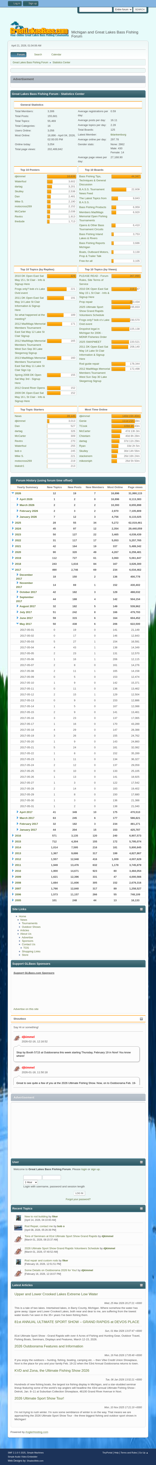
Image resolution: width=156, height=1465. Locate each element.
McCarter (20, 211)
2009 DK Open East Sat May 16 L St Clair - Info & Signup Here (30, 397)
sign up (95, 1169)
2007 (18, 888)
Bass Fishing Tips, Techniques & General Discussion (92, 180)
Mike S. (19, 201)
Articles (24, 930)
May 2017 (26, 623)
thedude (20, 221)
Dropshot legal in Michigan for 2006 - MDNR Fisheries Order (93, 332)
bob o (61, 1226)
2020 (18, 552)
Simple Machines (35, 1452)
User (15, 1162)
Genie (83, 420)
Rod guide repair (89, 363)
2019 (18, 558)
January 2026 (28, 516)
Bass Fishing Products (92, 207)
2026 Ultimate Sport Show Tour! (39, 1398)
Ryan (82, 445)
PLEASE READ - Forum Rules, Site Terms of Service (93, 280)
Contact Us (28, 944)
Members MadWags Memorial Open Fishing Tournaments (93, 216)
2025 (18, 522)
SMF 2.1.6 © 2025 (17, 1452)
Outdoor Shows (31, 926)
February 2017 (29, 823)
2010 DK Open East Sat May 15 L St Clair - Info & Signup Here (30, 280)
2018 (18, 563)
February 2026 (29, 510)
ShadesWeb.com (35, 1461)
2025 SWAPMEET (90, 341)
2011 (18, 865)
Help (116, 1452)
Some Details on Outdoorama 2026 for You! (51, 1270)
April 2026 (26, 499)
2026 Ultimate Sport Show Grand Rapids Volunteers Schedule (62, 1248)
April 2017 (26, 812)
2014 (18, 847)
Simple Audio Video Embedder (22, 1456)
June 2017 (26, 618)
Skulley (19, 191)
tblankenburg (118, 134)
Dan (17, 196)
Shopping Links (31, 951)
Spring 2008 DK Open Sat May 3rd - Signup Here (28, 379)
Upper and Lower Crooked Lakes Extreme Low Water (56, 1294)
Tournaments (29, 923)
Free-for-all (85, 260)
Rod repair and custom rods (41, 1260)
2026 (18, 493)
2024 (18, 528)
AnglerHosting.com (36, 1432)
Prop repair (86, 301)
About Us (25, 933)
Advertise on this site (25, 1009)
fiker (55, 1216)
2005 (18, 900)
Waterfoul (20, 181)
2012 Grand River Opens (30, 387)
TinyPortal (107, 1452)
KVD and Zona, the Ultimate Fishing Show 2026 (51, 1370)
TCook (83, 425)
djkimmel (28, 1037)
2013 (18, 853)
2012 (18, 859)
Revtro (19, 216)
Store (25, 954)
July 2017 (26, 612)
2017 (18, 569)
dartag (19, 186)
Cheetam (84, 435)
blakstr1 (19, 465)
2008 (18, 882)
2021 (18, 546)
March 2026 (27, 505)
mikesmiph (85, 460)
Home (22, 916)
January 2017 (28, 829)
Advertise (27, 937)
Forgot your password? (78, 1199)
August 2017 (28, 606)
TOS (26, 947)
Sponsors (27, 940)
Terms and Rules (129, 1452)
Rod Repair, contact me (39, 1226)
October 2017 (28, 592)
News (23, 919)
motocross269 (23, 206)
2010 (18, 870)
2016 (18, 835)
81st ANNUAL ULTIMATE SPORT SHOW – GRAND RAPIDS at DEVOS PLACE (76, 1322)
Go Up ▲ (143, 1452)
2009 (18, 876)
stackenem (85, 456)
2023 (18, 534)
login (84, 1169)
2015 (18, 841)
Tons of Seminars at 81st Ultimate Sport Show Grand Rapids (61, 1236)
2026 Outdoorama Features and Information (48, 1346)
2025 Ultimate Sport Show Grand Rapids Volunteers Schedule (91, 311)
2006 (18, 894)
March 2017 (27, 817)
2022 (18, 540)
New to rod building (36, 1216)
